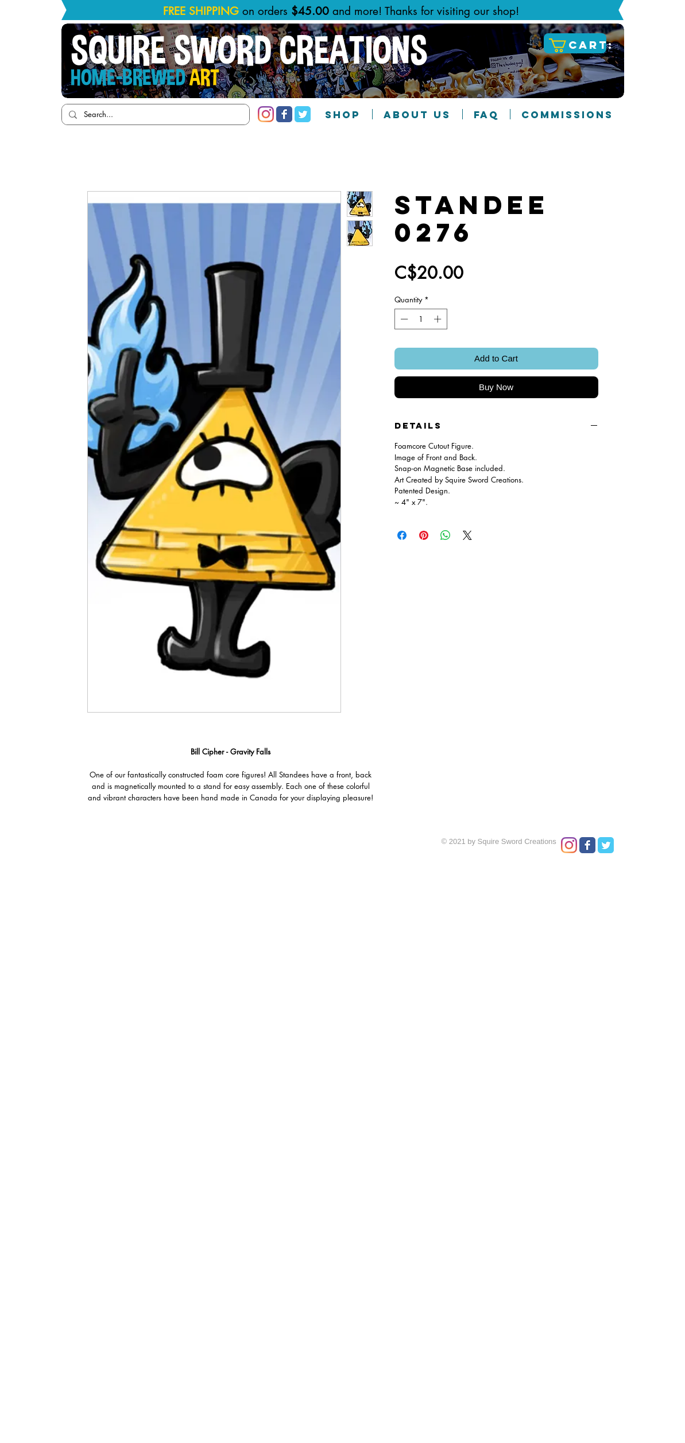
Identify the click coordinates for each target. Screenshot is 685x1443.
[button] (576, 45)
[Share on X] (467, 535)
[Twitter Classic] (303, 114)
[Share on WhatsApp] (445, 535)
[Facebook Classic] (284, 114)
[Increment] (439, 319)
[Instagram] (266, 114)
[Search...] (154, 114)
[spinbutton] (420, 319)
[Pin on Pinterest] (424, 535)
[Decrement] (403, 319)
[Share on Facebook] (402, 535)
